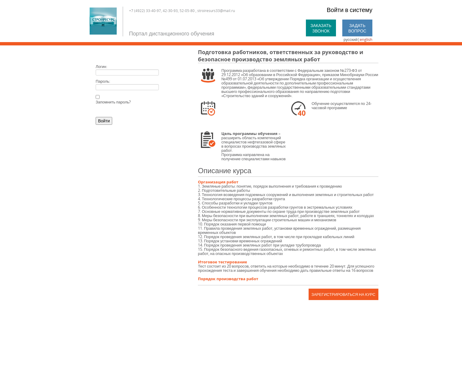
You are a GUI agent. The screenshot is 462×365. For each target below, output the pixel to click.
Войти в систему (349, 10)
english (366, 39)
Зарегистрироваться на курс (343, 294)
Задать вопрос (357, 28)
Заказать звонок (320, 28)
